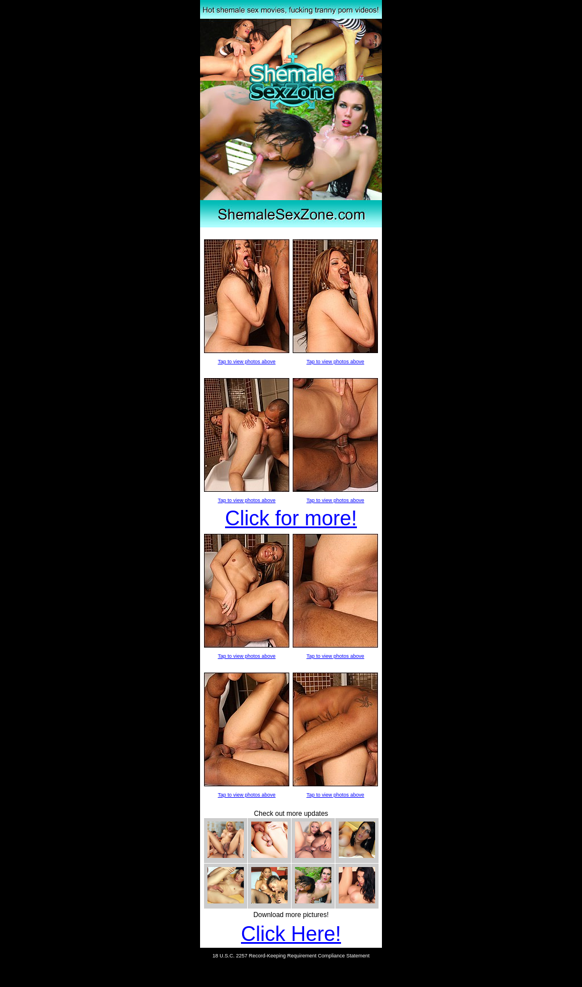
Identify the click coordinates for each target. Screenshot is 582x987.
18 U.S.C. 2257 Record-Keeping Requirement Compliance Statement (291, 956)
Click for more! (291, 518)
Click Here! (291, 933)
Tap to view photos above (247, 361)
